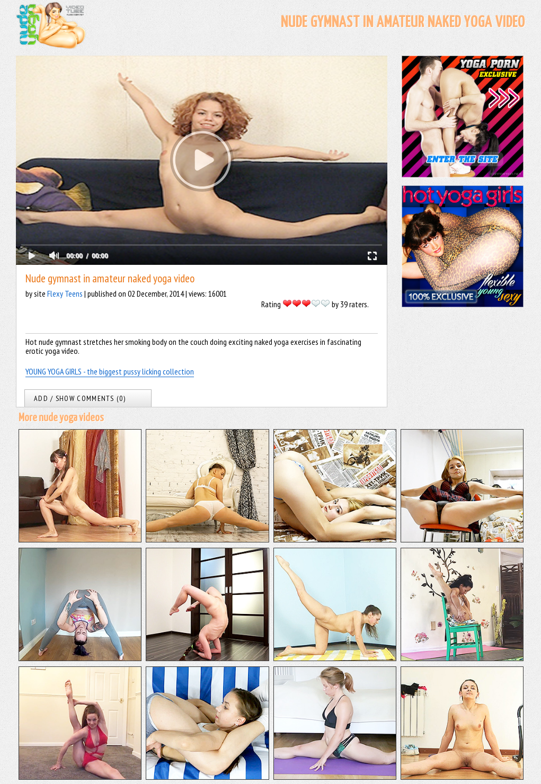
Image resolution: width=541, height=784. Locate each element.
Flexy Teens (65, 293)
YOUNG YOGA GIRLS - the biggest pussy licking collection (109, 371)
